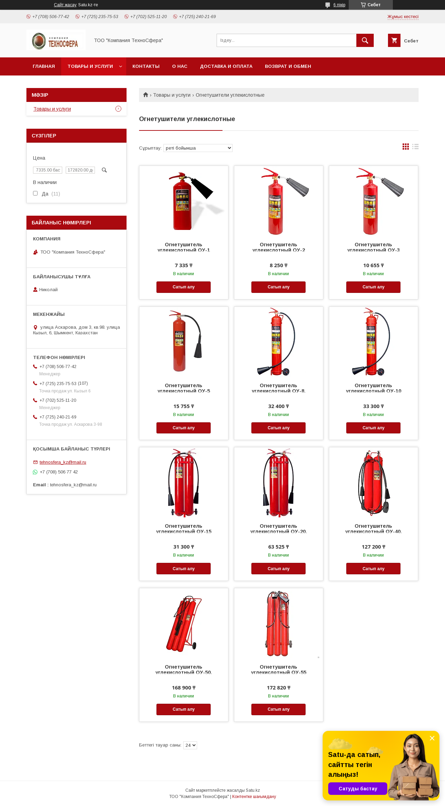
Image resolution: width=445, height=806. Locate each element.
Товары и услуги (90, 66)
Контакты (146, 66)
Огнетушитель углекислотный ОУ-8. (279, 388)
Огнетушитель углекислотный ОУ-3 (373, 247)
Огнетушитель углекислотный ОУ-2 (278, 247)
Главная (44, 66)
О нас (179, 66)
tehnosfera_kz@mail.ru (63, 462)
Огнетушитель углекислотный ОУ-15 (183, 528)
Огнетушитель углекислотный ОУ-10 (373, 388)
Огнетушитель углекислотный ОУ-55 (278, 669)
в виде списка (415, 148)
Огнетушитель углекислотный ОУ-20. (278, 528)
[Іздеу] (365, 40)
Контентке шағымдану (254, 796)
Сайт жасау (65, 4)
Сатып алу (184, 287)
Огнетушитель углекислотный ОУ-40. (373, 528)
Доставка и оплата (226, 66)
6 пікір (339, 4)
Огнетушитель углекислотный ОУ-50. (183, 669)
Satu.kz (253, 790)
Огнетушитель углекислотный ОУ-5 (183, 388)
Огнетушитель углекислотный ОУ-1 (183, 247)
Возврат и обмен (288, 66)
